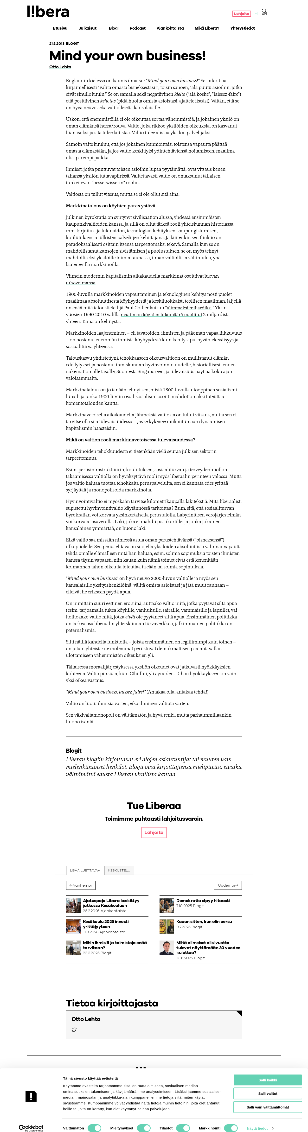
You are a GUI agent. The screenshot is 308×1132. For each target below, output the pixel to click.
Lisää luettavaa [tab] (85, 870)
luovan (212, 276)
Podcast (138, 29)
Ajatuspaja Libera (49, 12)
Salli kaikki (268, 1074)
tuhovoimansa (81, 283)
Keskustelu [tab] (119, 870)
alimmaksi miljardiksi (190, 308)
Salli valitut (267, 1088)
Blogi (114, 29)
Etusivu (60, 29)
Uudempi (226, 885)
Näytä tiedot (257, 1122)
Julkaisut (87, 29)
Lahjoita (241, 14)
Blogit (73, 43)
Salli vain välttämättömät (268, 1101)
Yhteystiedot (242, 29)
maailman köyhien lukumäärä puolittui (162, 314)
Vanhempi (82, 885)
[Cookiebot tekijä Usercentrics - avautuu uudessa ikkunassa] (31, 1122)
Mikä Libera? (207, 29)
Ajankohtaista (170, 29)
